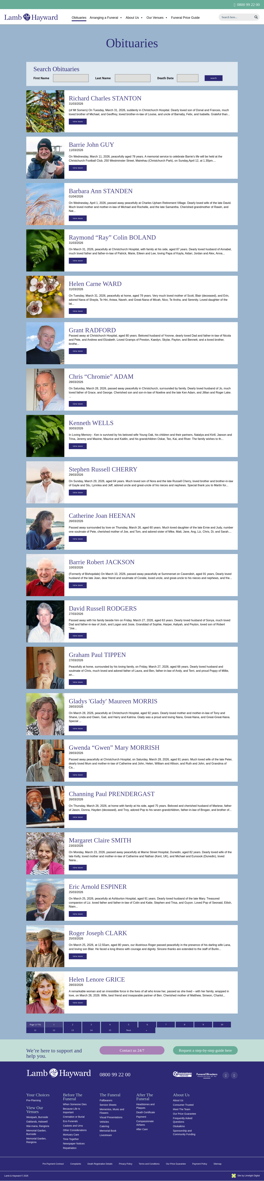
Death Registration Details (100, 1164)
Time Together (71, 1139)
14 (91, 1030)
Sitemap (217, 1164)
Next (128, 1030)
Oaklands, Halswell (37, 1122)
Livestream (106, 1135)
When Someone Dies (75, 1104)
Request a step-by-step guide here (205, 1051)
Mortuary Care (71, 1135)
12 (54, 1030)
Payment (141, 1117)
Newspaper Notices (74, 1143)
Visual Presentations (111, 1117)
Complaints (75, 1164)
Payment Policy (199, 1164)
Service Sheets (108, 1105)
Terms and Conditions (149, 1164)
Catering (104, 1126)
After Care (142, 1129)
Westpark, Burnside (37, 1117)
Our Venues (157, 17)
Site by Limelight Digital (246, 1176)
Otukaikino (179, 1126)
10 (222, 1024)
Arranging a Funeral (106, 17)
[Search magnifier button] (256, 17)
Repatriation (70, 1148)
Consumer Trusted (183, 1105)
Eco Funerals (70, 1121)
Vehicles (104, 1122)
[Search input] (237, 17)
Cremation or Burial (74, 1117)
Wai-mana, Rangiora (37, 1126)
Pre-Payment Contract (53, 1164)
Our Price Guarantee (184, 1114)
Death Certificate (145, 1112)
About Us (134, 17)
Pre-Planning (33, 1100)
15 (110, 1030)
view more (77, 121)
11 (35, 1030)
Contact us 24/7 (132, 1051)
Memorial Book (108, 1131)
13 (72, 1030)
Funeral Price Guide (185, 17)
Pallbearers (106, 1100)
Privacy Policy (125, 1164)
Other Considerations (75, 1130)
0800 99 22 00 (248, 4)
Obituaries (79, 17)
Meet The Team (181, 1109)
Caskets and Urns (73, 1126)
